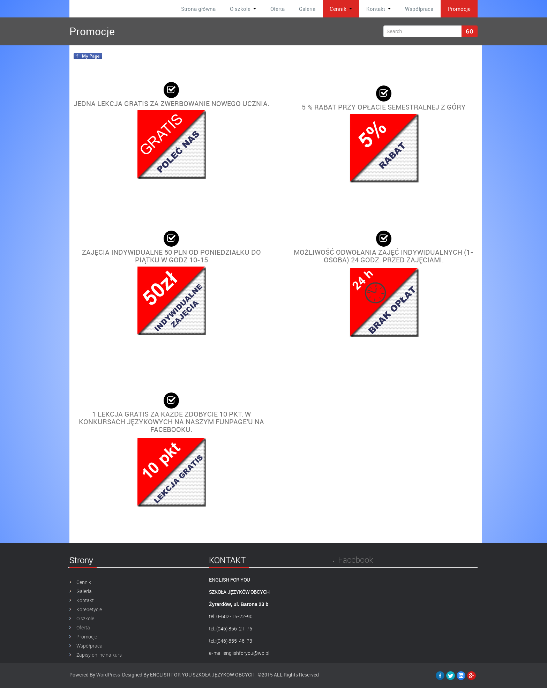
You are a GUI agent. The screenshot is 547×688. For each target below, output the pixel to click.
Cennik (341, 8)
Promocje (459, 8)
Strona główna (198, 8)
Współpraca (419, 8)
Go (469, 31)
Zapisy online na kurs (99, 654)
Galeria (307, 8)
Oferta (277, 8)
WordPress (108, 674)
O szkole (243, 8)
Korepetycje (89, 609)
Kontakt (378, 8)
